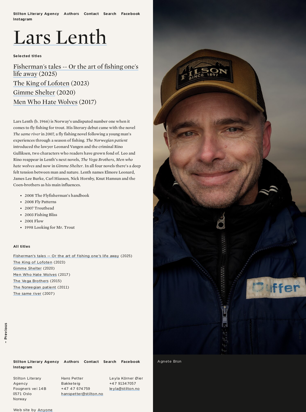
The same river (27, 293)
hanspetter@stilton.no (82, 394)
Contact (91, 13)
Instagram (22, 19)
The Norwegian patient (34, 287)
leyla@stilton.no (124, 388)
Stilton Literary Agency (36, 13)
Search (110, 13)
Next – (300, 337)
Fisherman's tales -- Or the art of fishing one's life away (75, 70)
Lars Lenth (60, 36)
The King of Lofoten (41, 83)
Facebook (130, 13)
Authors (71, 13)
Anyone (45, 410)
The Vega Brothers (31, 281)
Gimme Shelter (34, 92)
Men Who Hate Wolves (45, 102)
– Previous (5, 333)
